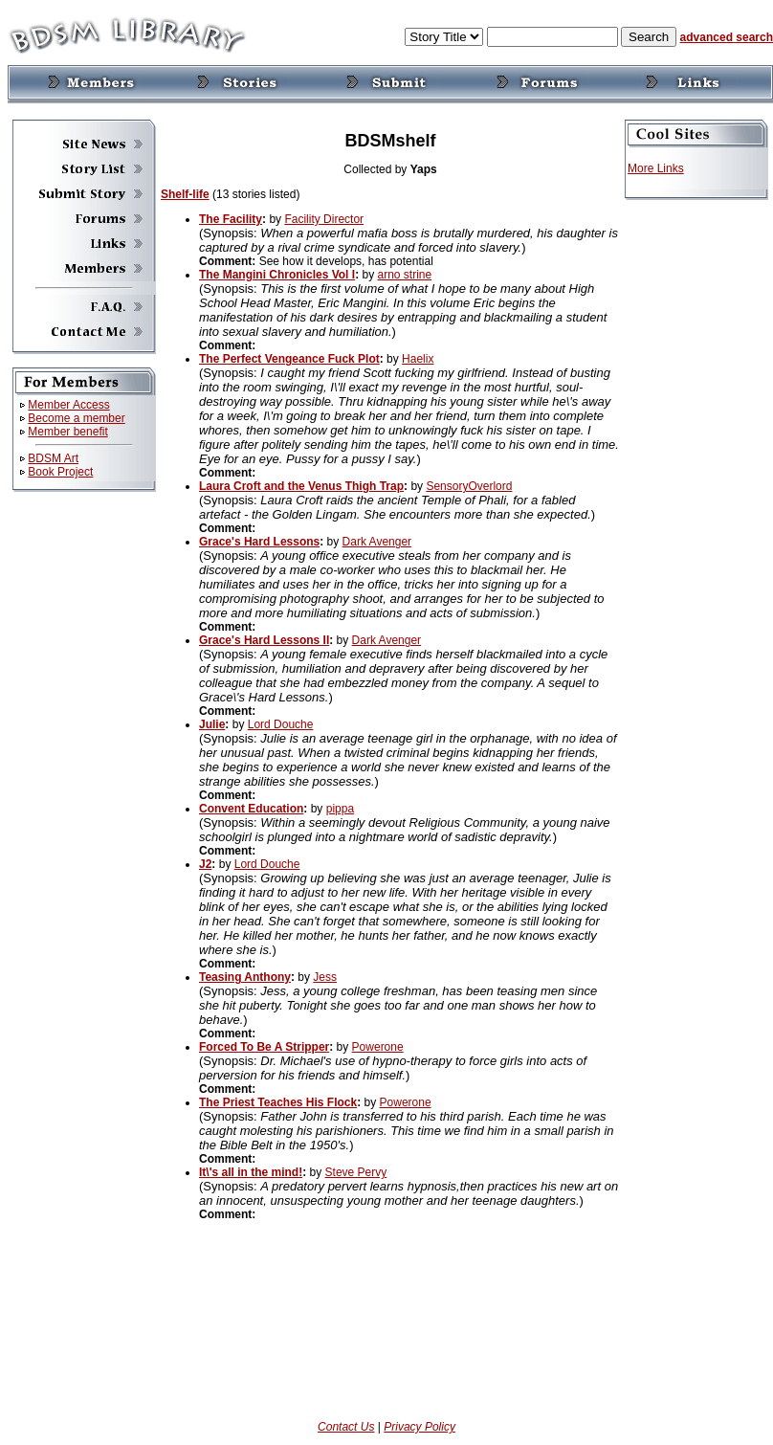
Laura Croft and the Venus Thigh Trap (301, 486)
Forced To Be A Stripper (264, 1047)
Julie (212, 724)
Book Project (60, 471)
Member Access (68, 404)
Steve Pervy (356, 1172)
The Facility (230, 219)
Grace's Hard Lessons (259, 541)
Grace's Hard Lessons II (264, 640)
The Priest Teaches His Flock (278, 1102)
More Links (656, 168)
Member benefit (67, 431)
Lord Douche (281, 724)
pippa (340, 808)
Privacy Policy (419, 1427)
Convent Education (251, 808)
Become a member (76, 418)
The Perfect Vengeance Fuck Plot (289, 359)
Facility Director (324, 219)
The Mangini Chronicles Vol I (277, 274)
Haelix (417, 359)
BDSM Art (53, 458)
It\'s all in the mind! (250, 1172)
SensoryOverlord (469, 486)
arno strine (404, 274)
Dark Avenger (377, 541)
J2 (205, 864)
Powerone (378, 1047)
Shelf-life (185, 194)
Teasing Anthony (245, 977)
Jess (325, 977)
